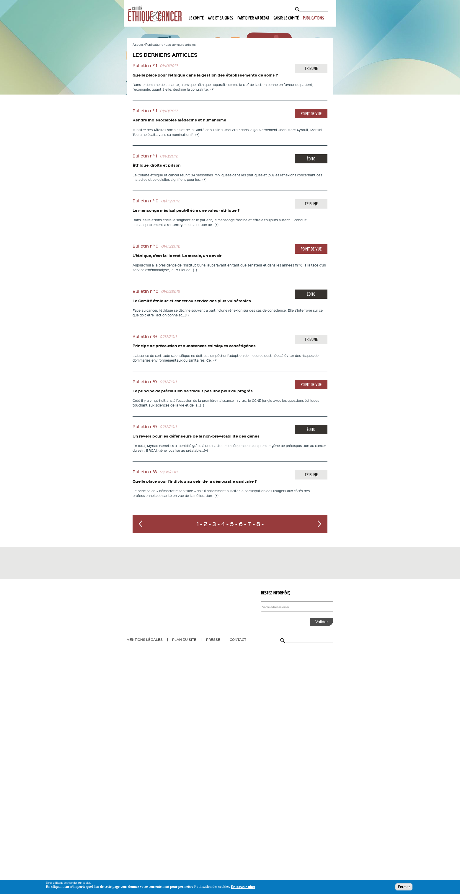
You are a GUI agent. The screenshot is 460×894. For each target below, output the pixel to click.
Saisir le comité (286, 18)
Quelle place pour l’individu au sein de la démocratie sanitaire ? (195, 481)
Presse (213, 639)
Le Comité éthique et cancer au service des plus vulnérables (192, 300)
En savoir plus (243, 887)
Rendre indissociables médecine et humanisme (179, 120)
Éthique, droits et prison (157, 165)
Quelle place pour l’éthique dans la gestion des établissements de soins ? (205, 75)
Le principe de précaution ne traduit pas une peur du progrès (193, 391)
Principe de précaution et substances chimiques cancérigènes (194, 345)
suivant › (319, 524)
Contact (238, 639)
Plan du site (184, 639)
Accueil (138, 44)
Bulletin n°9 (145, 336)
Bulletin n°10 (145, 201)
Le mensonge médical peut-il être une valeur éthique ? (186, 210)
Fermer (404, 887)
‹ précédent (140, 524)
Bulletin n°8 (145, 471)
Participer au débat (253, 18)
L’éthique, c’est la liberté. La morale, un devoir (177, 255)
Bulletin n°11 (145, 65)
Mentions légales (145, 639)
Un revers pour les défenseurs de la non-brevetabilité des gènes (196, 436)
